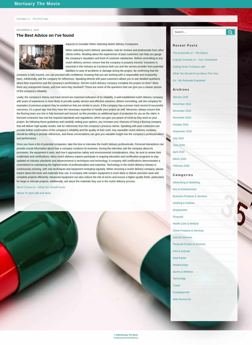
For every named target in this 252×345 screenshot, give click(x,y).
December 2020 (182, 110)
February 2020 (181, 165)
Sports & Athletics (183, 271)
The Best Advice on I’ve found (45, 35)
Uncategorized (181, 292)
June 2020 (179, 145)
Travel (176, 285)
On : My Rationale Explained (189, 80)
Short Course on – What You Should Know (41, 187)
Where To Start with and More (34, 193)
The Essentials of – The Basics (190, 52)
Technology (179, 278)
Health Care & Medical (185, 223)
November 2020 (182, 117)
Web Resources (182, 299)
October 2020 (180, 124)
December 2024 (182, 104)
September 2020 (182, 131)
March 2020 (179, 158)
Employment (180, 210)
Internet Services (182, 237)
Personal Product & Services (189, 244)
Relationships (180, 264)
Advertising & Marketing (186, 182)
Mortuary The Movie (37, 4)
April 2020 (178, 151)
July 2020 (178, 138)
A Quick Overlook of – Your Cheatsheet (195, 59)
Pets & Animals (181, 251)
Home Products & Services (188, 230)
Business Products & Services (190, 196)
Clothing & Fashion (183, 203)
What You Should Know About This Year (195, 73)
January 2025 (180, 97)
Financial (178, 216)
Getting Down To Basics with (189, 66)
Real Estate (179, 257)
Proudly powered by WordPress (126, 338)
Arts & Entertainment (184, 189)
